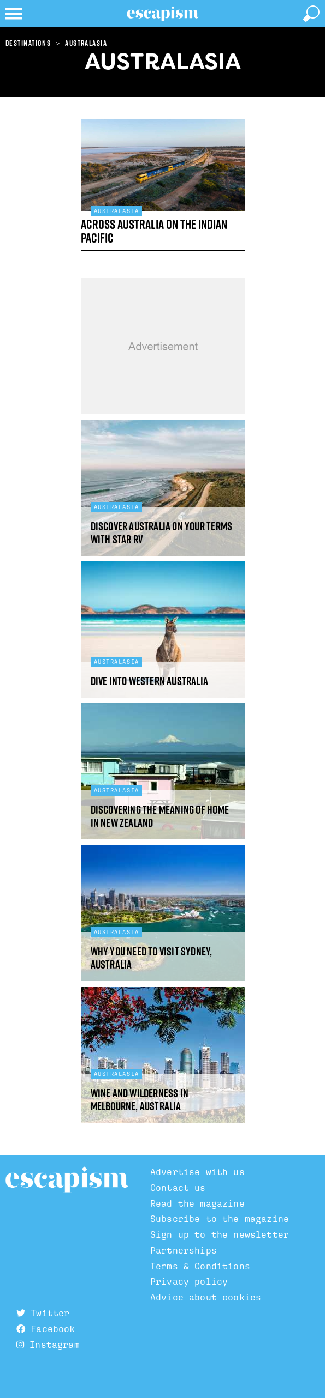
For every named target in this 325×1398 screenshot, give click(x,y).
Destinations (28, 43)
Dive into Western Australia (150, 681)
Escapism (66, 1180)
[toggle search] (311, 13)
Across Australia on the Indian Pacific (154, 231)
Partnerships (183, 1250)
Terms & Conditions (200, 1266)
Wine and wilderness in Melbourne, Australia (140, 1099)
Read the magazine (197, 1203)
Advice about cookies (205, 1297)
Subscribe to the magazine (219, 1218)
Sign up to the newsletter (219, 1234)
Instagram (48, 1344)
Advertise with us (197, 1171)
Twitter (42, 1313)
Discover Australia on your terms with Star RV (162, 532)
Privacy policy (189, 1281)
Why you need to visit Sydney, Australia (151, 957)
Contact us (178, 1187)
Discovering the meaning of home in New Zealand (160, 816)
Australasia (86, 43)
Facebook (45, 1328)
